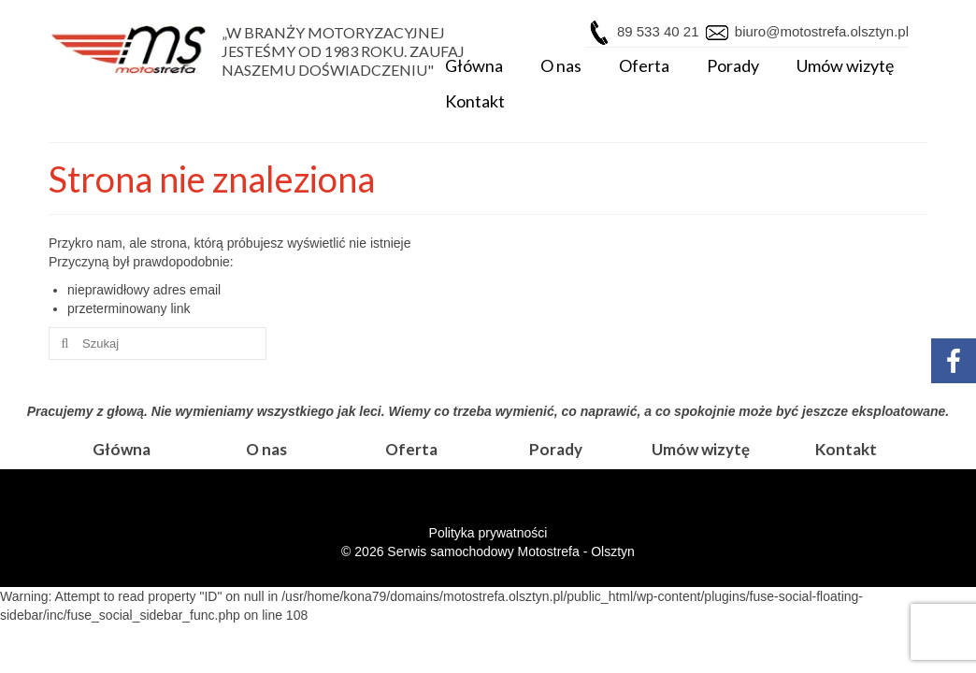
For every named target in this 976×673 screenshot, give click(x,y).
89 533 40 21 (658, 31)
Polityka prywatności (488, 532)
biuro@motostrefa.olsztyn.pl (820, 31)
